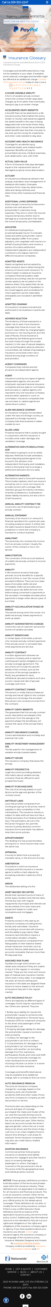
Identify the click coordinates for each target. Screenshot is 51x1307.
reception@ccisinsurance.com (25, 44)
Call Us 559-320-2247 (15, 2)
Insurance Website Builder (27, 1243)
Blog (23, 1272)
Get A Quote (23, 1269)
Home (8, 1269)
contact (29, 1232)
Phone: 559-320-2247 (15, 1288)
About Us (36, 1272)
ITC (38, 1249)
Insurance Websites (14, 1240)
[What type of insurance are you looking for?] (26, 21)
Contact (25, 1275)
